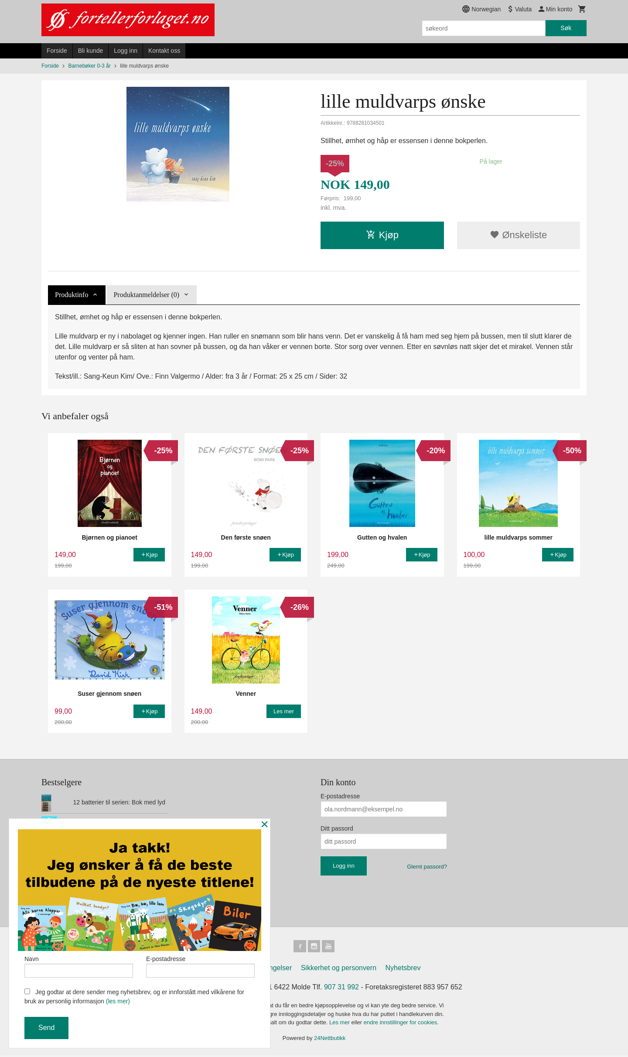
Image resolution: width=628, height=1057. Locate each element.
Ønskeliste (518, 234)
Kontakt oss (164, 50)
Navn (78, 964)
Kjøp (382, 234)
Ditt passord (337, 828)
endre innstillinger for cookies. (401, 1024)
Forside (57, 50)
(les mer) (118, 1001)
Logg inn (125, 50)
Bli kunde (90, 50)
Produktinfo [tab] (71, 294)
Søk (565, 27)
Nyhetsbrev (403, 969)
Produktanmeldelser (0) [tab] (146, 294)
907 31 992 (341, 988)
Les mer (340, 1024)
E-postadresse (340, 796)
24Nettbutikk (329, 1039)
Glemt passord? (427, 866)
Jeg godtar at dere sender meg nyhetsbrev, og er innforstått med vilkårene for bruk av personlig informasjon (134, 997)
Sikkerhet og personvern (338, 969)
